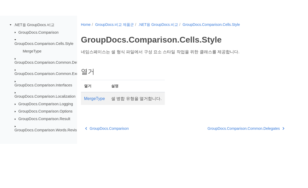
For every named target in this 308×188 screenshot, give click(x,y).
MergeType (32, 51)
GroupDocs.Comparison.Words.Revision (48, 130)
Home (86, 24)
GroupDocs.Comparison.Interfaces (43, 85)
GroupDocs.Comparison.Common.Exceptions (52, 74)
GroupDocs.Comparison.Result (44, 119)
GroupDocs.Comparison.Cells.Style (44, 44)
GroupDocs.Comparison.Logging (45, 104)
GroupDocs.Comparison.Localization (45, 96)
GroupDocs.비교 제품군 (114, 24)
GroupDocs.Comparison (38, 32)
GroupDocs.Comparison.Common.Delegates (52, 62)
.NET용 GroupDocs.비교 (34, 25)
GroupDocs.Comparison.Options (45, 111)
